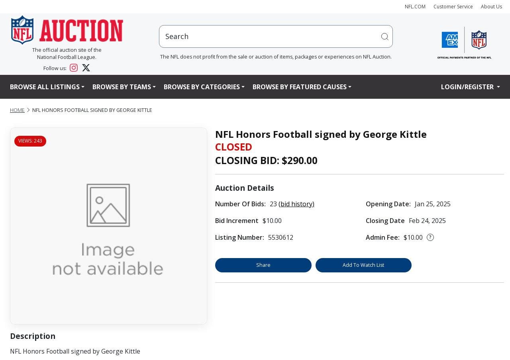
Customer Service (453, 6)
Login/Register (468, 86)
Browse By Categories (202, 86)
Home (17, 110)
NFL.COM (415, 6)
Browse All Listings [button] (45, 86)
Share (263, 265)
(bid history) (296, 204)
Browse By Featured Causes (300, 86)
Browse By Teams (121, 86)
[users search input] (276, 36)
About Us (491, 6)
